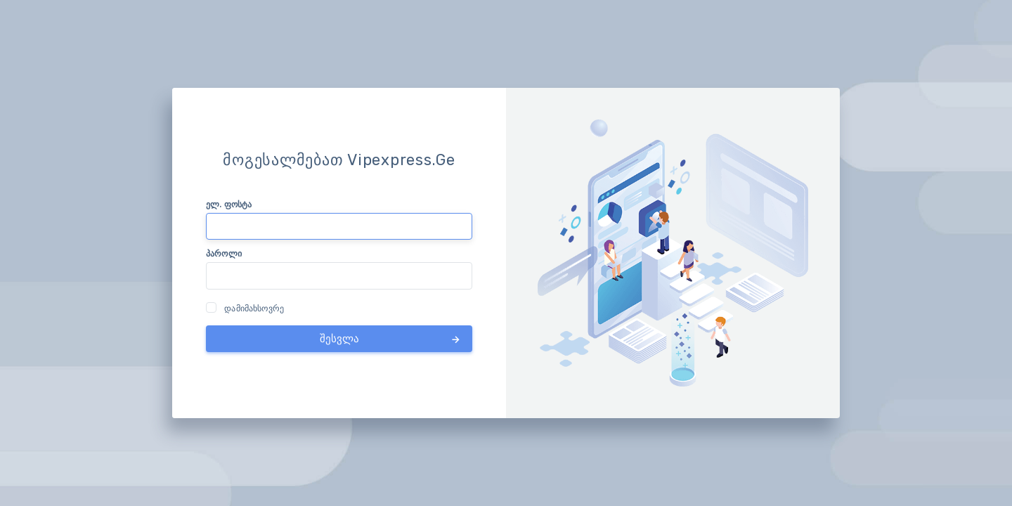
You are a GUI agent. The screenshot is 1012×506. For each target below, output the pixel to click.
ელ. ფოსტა (229, 204)
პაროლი (224, 253)
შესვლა (391, 339)
